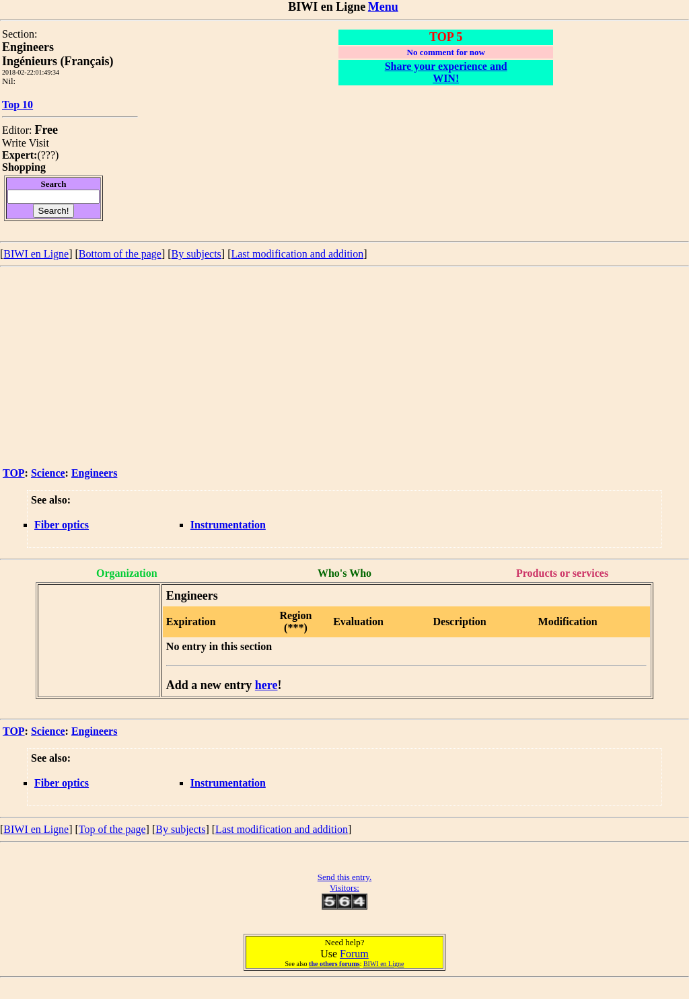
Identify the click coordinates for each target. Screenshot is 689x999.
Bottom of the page (120, 253)
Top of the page (112, 829)
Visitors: (344, 888)
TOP (14, 473)
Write (14, 143)
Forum (354, 953)
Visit (39, 143)
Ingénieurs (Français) (58, 61)
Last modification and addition (297, 253)
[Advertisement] (344, 368)
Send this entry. (344, 877)
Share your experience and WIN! (446, 72)
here (266, 685)
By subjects (196, 253)
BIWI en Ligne (36, 253)
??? (48, 155)
